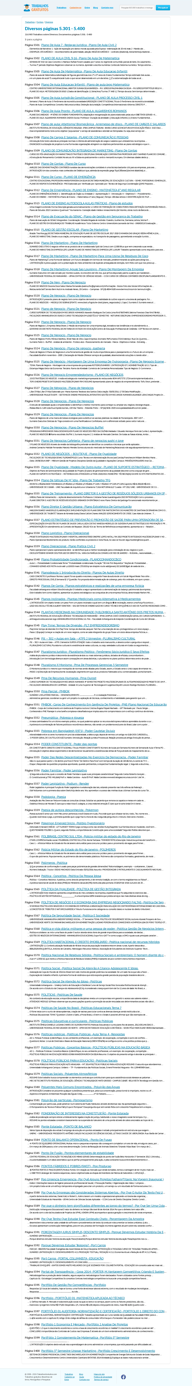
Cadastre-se (75, 7)
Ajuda (81, 1377)
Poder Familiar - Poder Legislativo (64, 770)
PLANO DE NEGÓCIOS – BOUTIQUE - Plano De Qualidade (78, 454)
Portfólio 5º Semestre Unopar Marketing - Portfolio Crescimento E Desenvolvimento (98, 1351)
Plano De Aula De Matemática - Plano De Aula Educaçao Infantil (84, 71)
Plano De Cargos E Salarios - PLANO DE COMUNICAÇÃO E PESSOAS (84, 137)
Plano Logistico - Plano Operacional (65, 533)
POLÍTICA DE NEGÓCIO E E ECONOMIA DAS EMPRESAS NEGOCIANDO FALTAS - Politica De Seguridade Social (112, 902)
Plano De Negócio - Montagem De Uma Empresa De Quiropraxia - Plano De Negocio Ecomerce (104, 361)
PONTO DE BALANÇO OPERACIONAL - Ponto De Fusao (76, 1140)
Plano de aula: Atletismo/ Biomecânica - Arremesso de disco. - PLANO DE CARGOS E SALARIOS (103, 124)
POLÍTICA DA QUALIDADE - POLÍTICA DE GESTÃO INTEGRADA (81, 889)
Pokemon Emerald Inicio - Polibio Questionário (72, 823)
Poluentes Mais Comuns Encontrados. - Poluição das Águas (80, 1087)
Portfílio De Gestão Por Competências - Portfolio (73, 1285)
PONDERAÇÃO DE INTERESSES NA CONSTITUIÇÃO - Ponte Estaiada (85, 1113)
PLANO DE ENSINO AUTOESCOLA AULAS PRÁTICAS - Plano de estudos (87, 203)
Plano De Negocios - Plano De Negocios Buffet (72, 427)
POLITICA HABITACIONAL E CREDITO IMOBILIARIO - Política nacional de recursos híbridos (100, 942)
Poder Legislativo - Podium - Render (65, 784)
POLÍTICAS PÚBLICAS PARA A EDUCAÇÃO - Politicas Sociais (79, 1061)
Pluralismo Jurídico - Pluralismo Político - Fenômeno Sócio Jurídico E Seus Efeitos (95, 652)
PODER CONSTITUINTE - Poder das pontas (69, 744)
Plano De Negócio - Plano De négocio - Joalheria (73, 348)
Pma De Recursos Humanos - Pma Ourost (68, 678)
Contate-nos (107, 7)
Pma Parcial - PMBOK (55, 691)
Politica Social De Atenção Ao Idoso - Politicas (71, 981)
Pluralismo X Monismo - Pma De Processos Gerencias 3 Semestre (84, 665)
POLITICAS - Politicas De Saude (61, 995)
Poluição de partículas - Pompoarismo (66, 1100)
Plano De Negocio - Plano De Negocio (66, 296)
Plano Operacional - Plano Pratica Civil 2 (68, 546)
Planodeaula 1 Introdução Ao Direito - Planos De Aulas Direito (82, 573)
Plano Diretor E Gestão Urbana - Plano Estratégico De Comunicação (86, 507)
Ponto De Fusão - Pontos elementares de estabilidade (77, 1153)
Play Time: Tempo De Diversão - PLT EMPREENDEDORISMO (80, 625)
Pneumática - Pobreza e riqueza (62, 718)
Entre (87, 7)
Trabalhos (61, 7)
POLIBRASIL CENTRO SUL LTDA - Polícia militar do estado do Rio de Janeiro (91, 836)
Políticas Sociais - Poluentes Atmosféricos (69, 1074)
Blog (95, 7)
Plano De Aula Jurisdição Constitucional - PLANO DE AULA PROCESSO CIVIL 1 (91, 98)
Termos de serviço (101, 1379)
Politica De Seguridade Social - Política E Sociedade (75, 915)
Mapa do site (99, 1374)
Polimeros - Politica (54, 863)
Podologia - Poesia (53, 797)
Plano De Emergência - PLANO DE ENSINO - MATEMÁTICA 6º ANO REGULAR (90, 190)
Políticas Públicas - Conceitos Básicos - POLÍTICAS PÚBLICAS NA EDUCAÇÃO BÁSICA (95, 1047)
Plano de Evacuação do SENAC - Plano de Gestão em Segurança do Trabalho (91, 216)
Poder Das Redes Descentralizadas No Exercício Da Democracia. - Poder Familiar (94, 757)
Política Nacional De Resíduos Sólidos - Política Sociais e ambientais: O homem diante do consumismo (110, 955)
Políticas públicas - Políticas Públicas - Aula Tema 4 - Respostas (83, 1034)
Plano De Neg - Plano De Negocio (63, 282)
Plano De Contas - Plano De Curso (63, 164)
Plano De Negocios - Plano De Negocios (67, 401)
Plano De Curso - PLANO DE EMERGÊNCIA (68, 177)
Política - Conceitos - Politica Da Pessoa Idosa (71, 876)
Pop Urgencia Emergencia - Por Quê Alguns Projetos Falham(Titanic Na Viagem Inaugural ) (102, 1179)
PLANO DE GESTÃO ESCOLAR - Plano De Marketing (74, 230)
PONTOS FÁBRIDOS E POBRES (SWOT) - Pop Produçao (76, 1166)
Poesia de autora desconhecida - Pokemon (69, 810)
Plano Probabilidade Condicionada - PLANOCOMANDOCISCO (81, 559)
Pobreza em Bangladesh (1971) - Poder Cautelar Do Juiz (78, 731)
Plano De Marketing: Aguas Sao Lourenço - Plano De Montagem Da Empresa (92, 269)
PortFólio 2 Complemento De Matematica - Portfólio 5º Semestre (85, 1338)
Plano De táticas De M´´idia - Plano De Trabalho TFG (75, 480)
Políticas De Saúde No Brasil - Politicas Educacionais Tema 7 (81, 1008)
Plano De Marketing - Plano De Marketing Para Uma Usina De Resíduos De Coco (94, 256)
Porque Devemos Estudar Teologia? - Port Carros (73, 1245)
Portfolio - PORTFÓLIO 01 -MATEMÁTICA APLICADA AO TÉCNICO (83, 1298)
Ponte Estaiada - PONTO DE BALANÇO (66, 1126)
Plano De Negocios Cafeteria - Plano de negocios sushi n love (82, 441)
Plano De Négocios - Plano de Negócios (67, 388)
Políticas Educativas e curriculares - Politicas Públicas (77, 1021)
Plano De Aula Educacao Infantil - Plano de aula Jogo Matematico (85, 84)
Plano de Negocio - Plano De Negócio (66, 309)
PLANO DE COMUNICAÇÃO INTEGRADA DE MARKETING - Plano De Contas (89, 150)
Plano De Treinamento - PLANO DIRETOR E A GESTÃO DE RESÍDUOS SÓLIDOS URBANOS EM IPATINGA (108, 493)
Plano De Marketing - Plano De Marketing (69, 243)
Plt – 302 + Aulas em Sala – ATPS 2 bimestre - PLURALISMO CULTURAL (88, 638)
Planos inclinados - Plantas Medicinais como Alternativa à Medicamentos (91, 599)
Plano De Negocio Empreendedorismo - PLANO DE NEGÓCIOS (82, 375)
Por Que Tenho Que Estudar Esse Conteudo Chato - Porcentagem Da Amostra (92, 1219)
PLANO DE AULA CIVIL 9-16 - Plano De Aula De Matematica (80, 58)
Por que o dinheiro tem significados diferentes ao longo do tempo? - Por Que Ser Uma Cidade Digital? (110, 1206)
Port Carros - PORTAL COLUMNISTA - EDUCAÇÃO (72, 1258)
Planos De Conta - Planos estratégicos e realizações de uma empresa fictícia (92, 586)
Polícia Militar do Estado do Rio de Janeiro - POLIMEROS (78, 850)
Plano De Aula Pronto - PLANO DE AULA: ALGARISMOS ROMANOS (84, 111)
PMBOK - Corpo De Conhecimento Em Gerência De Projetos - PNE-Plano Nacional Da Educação (104, 704)
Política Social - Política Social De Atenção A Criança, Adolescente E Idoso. (89, 968)
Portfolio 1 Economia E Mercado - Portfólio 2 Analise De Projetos (84, 1324)
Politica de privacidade (103, 1377)
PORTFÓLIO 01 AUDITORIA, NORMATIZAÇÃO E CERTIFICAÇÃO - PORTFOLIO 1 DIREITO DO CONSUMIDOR (109, 1311)
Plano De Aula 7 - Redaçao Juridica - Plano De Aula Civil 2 (79, 45)
